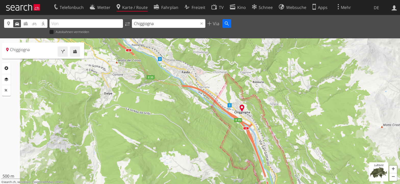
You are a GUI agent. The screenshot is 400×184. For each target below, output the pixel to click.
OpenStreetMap (42, 182)
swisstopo (24, 182)
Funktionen (6, 90)
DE (376, 7)
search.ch (10, 182)
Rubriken (6, 68)
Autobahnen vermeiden (69, 32)
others (59, 182)
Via (215, 23)
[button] (393, 169)
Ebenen (6, 79)
